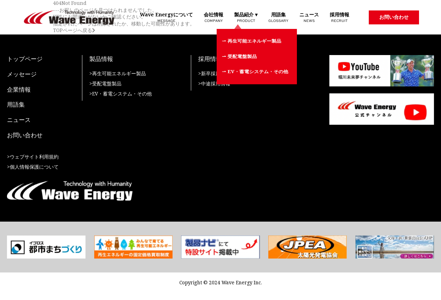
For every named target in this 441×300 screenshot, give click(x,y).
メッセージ (22, 74)
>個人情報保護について (33, 167)
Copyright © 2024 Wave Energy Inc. (220, 282)
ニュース (309, 17)
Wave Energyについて (166, 17)
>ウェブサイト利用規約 (33, 157)
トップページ (25, 59)
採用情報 (339, 17)
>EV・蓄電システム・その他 (120, 94)
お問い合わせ (394, 17)
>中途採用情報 (214, 83)
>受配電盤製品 (105, 83)
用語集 (278, 17)
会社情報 (213, 17)
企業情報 (19, 90)
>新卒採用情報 (214, 73)
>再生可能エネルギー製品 (117, 73)
